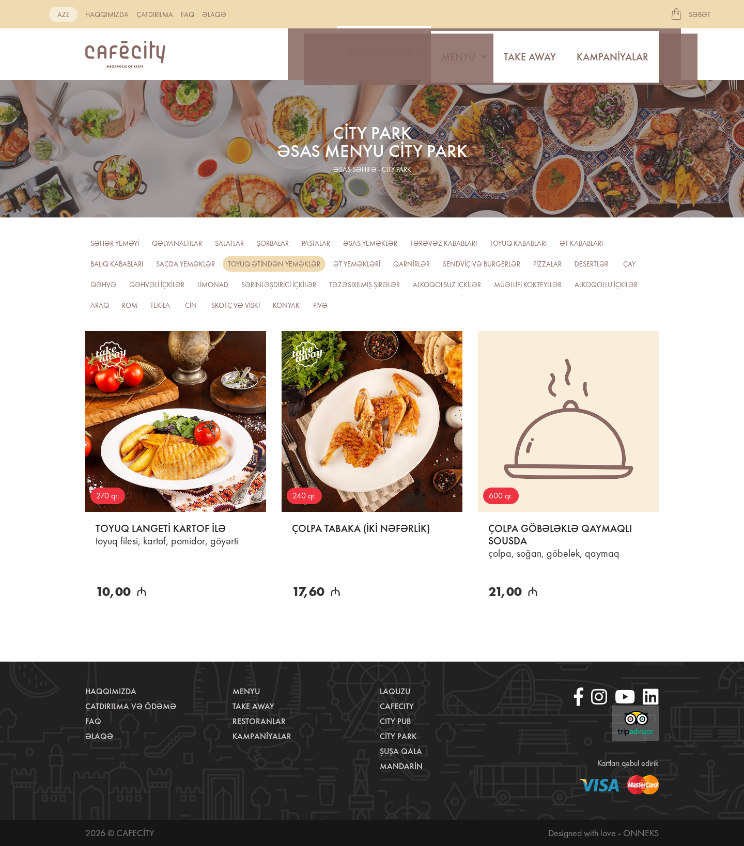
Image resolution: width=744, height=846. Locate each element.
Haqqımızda (107, 14)
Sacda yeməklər (185, 264)
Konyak (286, 305)
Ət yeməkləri (356, 264)
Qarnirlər (411, 264)
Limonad (212, 284)
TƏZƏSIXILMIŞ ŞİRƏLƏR (364, 284)
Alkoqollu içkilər (606, 284)
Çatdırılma (154, 14)
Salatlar (229, 243)
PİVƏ (320, 305)
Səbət (699, 14)
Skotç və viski (235, 305)
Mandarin (401, 766)
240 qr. (304, 495)
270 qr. (107, 495)
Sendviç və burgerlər (481, 264)
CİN (191, 305)
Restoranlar (380, 54)
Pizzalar (547, 264)
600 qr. (501, 495)
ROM (129, 305)
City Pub (395, 721)
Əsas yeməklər (370, 243)
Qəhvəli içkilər (156, 284)
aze (63, 14)
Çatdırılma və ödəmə (130, 706)
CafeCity (397, 706)
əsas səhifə (355, 169)
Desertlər (592, 264)
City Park (398, 736)
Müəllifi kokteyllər (528, 284)
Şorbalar (273, 243)
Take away (530, 54)
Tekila (160, 305)
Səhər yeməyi (114, 243)
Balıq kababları (116, 264)
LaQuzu (395, 691)
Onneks (641, 833)
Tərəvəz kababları (443, 243)
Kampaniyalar (612, 54)
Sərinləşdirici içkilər (278, 284)
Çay (629, 264)
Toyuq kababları (518, 243)
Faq (187, 14)
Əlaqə (214, 14)
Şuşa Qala (401, 751)
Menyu (458, 54)
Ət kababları (581, 243)
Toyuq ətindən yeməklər (274, 264)
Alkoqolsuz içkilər (447, 284)
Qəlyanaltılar (177, 243)
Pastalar (316, 243)
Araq (99, 305)
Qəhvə (103, 284)
